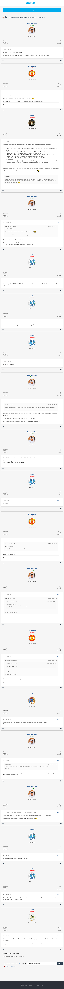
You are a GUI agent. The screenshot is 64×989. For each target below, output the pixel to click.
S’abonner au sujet (10, 966)
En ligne (32, 25)
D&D (30, 985)
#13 (58, 656)
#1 (58, 49)
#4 (58, 222)
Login (29, 10)
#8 (58, 401)
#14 (58, 719)
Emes (32, 115)
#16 (58, 812)
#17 (58, 855)
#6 (58, 321)
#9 (58, 457)
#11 (58, 540)
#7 (58, 361)
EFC (32, 693)
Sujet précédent (7, 953)
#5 (58, 280)
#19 (58, 935)
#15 (58, 760)
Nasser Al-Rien (32, 23)
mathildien (32, 910)
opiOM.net (30, 2)
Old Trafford (32, 66)
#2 (58, 92)
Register (34, 10)
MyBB (41, 985)
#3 (58, 141)
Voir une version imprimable (13, 963)
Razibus (32, 255)
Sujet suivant (16, 953)
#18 (58, 894)
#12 (58, 594)
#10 (58, 500)
